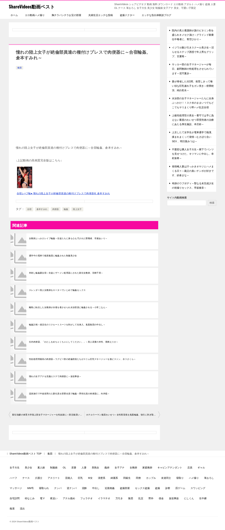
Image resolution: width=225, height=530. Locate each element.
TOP (25, 453)
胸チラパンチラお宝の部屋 (66, 15)
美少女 (28, 467)
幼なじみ (30, 498)
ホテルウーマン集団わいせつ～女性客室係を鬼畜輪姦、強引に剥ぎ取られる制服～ (123, 415)
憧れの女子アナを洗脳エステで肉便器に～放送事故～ (55, 376)
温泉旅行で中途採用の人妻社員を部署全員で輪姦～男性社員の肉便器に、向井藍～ (69, 393)
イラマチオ (104, 498)
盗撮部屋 (125, 488)
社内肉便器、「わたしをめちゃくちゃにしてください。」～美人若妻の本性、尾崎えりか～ (73, 342)
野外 (151, 498)
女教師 (133, 467)
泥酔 (84, 488)
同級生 (127, 478)
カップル (151, 478)
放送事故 (174, 498)
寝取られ (44, 488)
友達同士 (166, 478)
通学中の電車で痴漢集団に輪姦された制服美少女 (53, 255)
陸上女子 (77, 209)
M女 (90, 478)
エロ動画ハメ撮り (35, 15)
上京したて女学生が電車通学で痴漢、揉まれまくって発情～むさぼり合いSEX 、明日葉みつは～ (193, 137)
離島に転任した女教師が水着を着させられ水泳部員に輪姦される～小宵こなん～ (68, 307)
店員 (189, 467)
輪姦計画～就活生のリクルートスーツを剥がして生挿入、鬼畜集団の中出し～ (67, 324)
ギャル (201, 467)
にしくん (189, 498)
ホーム (14, 15)
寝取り (180, 478)
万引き (119, 498)
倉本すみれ (42, 209)
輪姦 (66, 209)
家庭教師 (147, 467)
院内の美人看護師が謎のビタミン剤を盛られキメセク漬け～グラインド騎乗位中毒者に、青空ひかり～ (193, 35)
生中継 (203, 498)
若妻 (73, 467)
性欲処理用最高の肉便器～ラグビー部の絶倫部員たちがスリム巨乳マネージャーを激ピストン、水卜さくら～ (82, 359)
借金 (161, 498)
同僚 (138, 478)
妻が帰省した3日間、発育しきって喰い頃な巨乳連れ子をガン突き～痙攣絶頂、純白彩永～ (193, 86)
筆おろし (209, 478)
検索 (212, 202)
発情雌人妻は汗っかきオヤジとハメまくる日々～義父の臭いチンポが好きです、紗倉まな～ (193, 171)
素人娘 (41, 467)
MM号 (30, 488)
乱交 (140, 498)
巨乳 (80, 478)
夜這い (53, 498)
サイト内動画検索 (177, 197)
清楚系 (101, 478)
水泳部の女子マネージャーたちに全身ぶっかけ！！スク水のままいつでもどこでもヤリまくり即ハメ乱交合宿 (193, 103)
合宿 (29, 209)
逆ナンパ (72, 488)
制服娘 (53, 467)
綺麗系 (114, 478)
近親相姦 (110, 488)
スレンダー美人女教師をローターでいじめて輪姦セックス (57, 290)
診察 (167, 488)
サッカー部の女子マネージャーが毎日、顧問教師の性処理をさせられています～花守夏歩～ (193, 69)
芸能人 (69, 478)
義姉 (106, 467)
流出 (22, 508)
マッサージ (16, 488)
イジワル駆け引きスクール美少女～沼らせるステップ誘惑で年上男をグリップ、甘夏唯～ (193, 52)
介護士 (38, 478)
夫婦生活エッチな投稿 (100, 15)
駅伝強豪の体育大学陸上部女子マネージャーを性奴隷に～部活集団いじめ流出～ (48, 415)
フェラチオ (86, 498)
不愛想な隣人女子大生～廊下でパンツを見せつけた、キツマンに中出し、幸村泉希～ (193, 154)
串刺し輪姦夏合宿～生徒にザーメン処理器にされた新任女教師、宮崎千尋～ (66, 273)
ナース (26, 478)
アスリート (54, 478)
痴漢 (12, 508)
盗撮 (157, 488)
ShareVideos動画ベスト (35, 6)
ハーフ (13, 478)
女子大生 (15, 467)
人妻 (84, 467)
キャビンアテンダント (170, 467)
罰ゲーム (180, 488)
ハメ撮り (194, 478)
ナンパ (58, 488)
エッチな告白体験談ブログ (156, 15)
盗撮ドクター (127, 15)
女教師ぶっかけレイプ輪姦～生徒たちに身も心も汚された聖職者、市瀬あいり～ (68, 238)
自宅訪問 (15, 498)
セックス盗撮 (142, 488)
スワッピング (198, 488)
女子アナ (119, 467)
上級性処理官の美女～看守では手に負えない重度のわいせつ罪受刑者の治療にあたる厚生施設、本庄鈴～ (193, 120)
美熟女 (95, 467)
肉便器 (55, 209)
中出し (95, 488)
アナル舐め (69, 498)
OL (64, 467)
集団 (19, 68)
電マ (42, 498)
